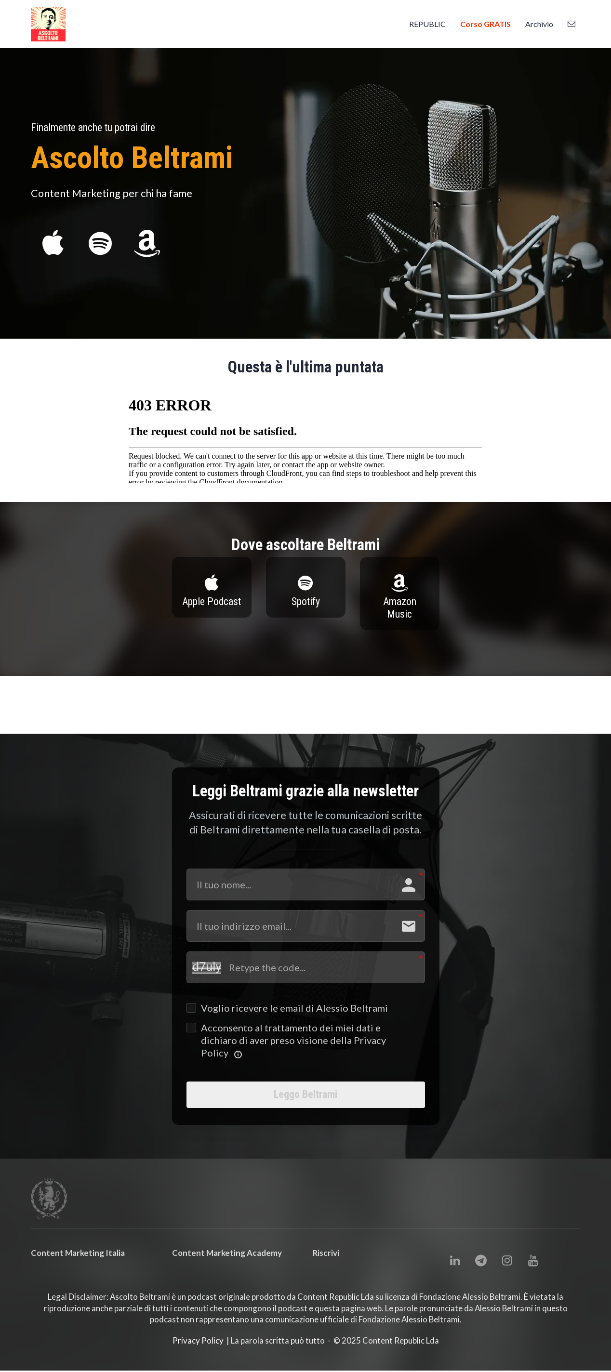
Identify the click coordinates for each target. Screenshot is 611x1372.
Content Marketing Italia (78, 1260)
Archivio (539, 23)
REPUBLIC (427, 23)
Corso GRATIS (485, 23)
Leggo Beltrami (306, 1098)
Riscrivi (326, 1260)
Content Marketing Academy (227, 1260)
